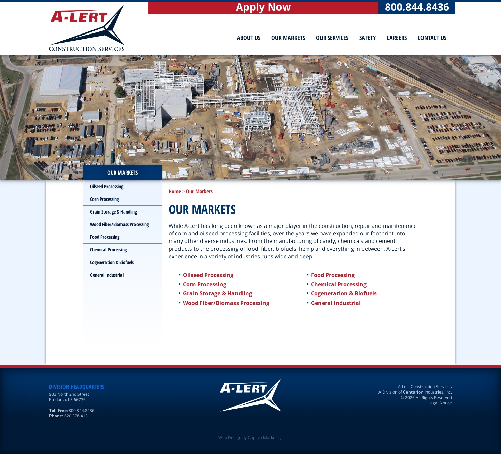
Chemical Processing (339, 284)
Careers (397, 37)
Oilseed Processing (208, 275)
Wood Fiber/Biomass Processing (226, 303)
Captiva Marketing (265, 437)
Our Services (332, 37)
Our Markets (288, 37)
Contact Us (432, 37)
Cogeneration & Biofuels (344, 293)
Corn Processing (204, 284)
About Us (248, 37)
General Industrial (336, 303)
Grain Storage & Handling (217, 293)
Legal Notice (440, 403)
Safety (367, 37)
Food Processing (333, 275)
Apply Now (263, 8)
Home (175, 191)
